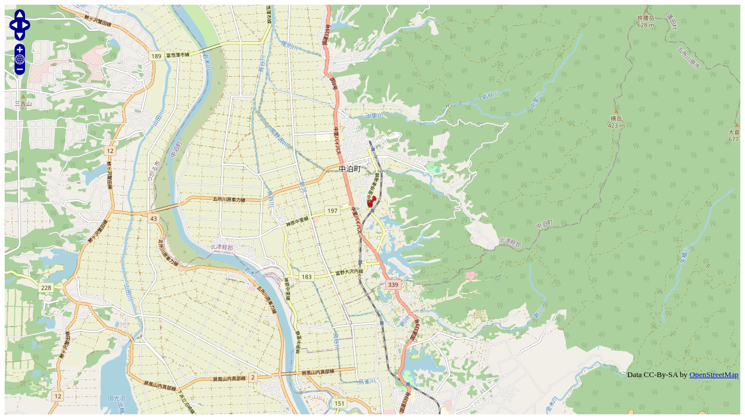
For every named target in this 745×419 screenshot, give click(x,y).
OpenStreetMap (714, 374)
